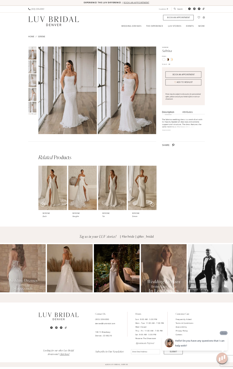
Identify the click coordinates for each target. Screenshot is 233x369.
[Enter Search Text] (179, 9)
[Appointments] (178, 18)
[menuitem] (36, 9)
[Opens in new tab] (43, 270)
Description (168, 113)
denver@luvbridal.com (105, 325)
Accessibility (181, 329)
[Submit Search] (175, 9)
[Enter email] (146, 354)
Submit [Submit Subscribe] (173, 353)
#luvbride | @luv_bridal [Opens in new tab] (138, 238)
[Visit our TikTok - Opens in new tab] (203, 9)
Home (31, 36)
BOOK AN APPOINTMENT (138, 2)
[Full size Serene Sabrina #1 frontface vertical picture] (127, 90)
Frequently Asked (183, 321)
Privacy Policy (182, 333)
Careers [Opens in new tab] (179, 336)
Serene (41, 36)
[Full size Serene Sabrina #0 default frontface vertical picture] (67, 90)
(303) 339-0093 (102, 321)
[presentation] (65, 190)
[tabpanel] (67, 90)
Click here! (65, 356)
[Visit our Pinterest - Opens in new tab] (199, 9)
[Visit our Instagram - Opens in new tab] (194, 9)
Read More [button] (167, 132)
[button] (163, 9)
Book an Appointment (183, 75)
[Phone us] (36, 9)
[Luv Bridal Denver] (53, 22)
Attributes (187, 113)
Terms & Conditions (184, 325)
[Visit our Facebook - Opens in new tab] (189, 9)
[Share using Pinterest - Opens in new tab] (173, 147)
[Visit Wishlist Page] (199, 18)
